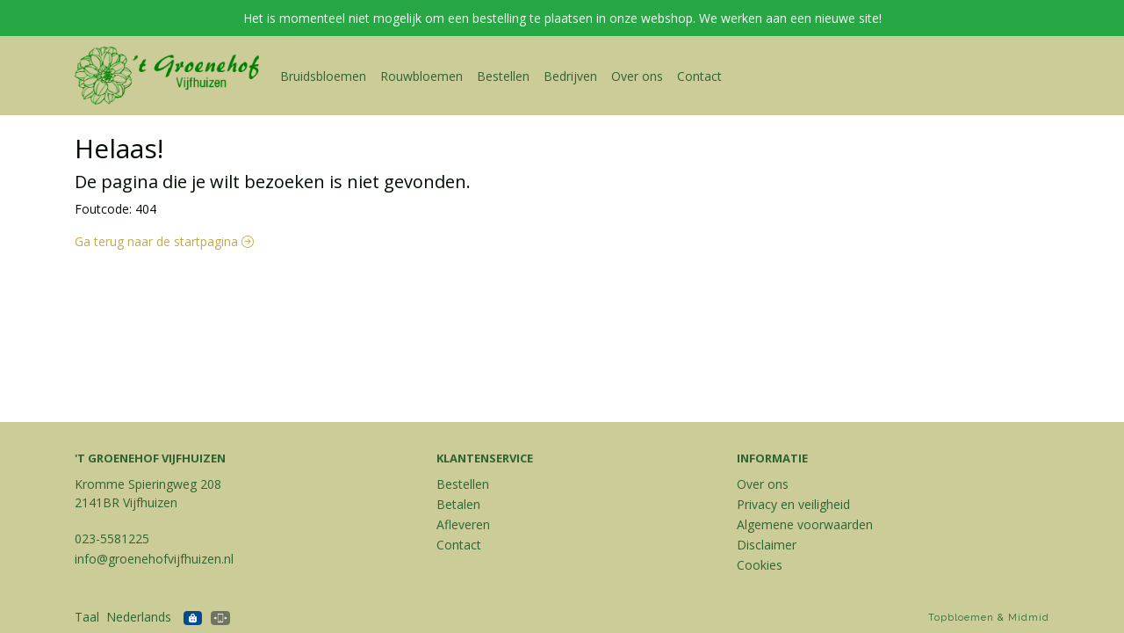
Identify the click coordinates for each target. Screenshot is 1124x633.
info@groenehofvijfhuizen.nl (154, 558)
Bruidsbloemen (323, 76)
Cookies (759, 565)
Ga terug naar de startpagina (164, 241)
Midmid (1028, 617)
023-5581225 (112, 538)
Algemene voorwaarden (805, 524)
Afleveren (463, 524)
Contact (699, 76)
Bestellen (503, 76)
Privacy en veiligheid (793, 504)
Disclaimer (766, 544)
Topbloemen (961, 617)
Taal (87, 616)
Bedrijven (570, 76)
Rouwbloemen (421, 76)
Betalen (458, 504)
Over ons (637, 76)
